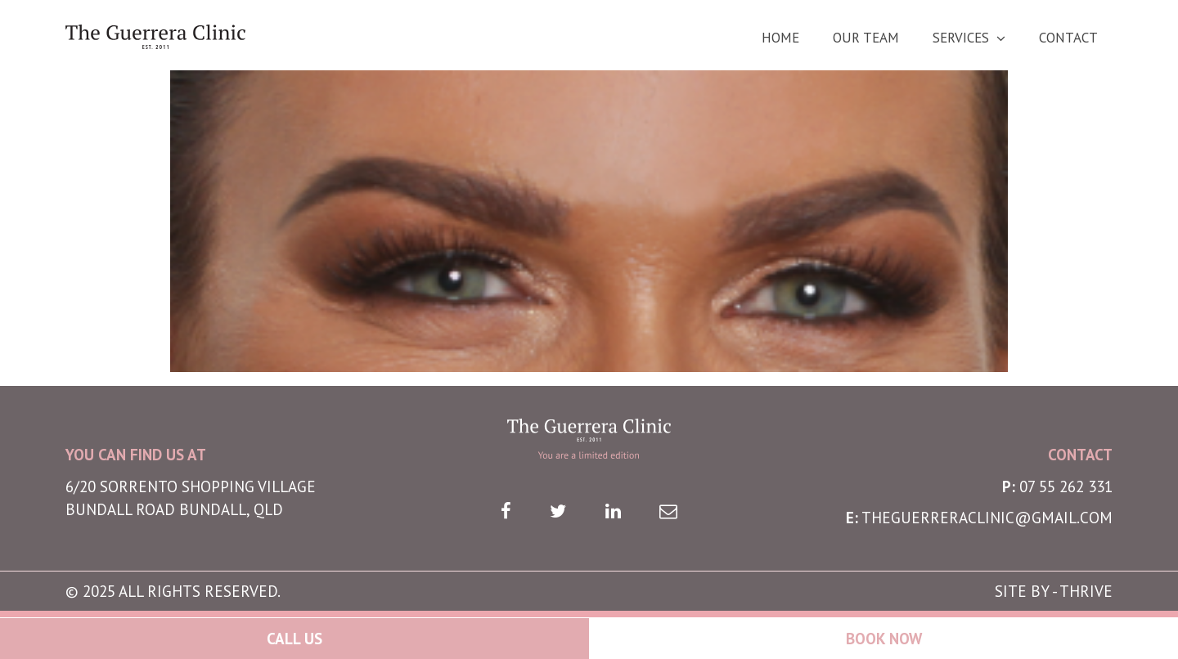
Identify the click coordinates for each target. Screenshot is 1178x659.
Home (780, 38)
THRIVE (1086, 591)
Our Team (866, 38)
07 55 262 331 (1066, 486)
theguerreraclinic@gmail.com (987, 517)
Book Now (884, 638)
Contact (1068, 38)
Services (961, 38)
